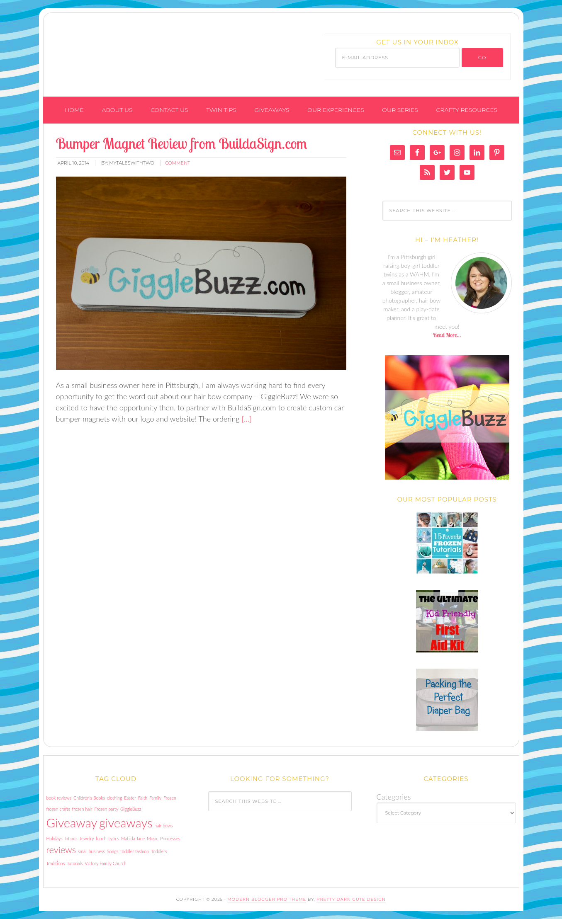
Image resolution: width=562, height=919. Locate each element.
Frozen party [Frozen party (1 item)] (106, 809)
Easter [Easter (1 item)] (130, 797)
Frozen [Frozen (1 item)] (169, 797)
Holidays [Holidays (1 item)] (54, 838)
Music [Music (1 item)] (152, 838)
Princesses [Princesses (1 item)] (170, 838)
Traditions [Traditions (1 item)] (55, 863)
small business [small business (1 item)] (91, 851)
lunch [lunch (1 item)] (101, 838)
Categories (394, 796)
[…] (246, 418)
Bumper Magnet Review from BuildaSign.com (181, 143)
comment (177, 163)
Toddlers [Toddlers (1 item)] (159, 851)
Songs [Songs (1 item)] (112, 851)
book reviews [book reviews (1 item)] (59, 797)
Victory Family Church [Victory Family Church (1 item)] (106, 863)
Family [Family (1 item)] (155, 797)
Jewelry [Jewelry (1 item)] (87, 838)
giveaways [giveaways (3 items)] (125, 822)
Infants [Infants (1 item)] (71, 838)
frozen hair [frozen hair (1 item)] (82, 809)
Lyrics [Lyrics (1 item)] (113, 838)
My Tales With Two (147, 51)
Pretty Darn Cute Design (351, 899)
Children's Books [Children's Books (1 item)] (89, 797)
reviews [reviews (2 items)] (61, 849)
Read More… (447, 335)
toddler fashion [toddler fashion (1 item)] (134, 851)
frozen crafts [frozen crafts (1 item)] (58, 809)
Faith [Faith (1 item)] (142, 797)
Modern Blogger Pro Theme (266, 899)
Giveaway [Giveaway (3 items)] (71, 822)
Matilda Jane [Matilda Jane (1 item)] (133, 838)
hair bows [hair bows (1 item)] (163, 825)
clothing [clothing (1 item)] (114, 797)
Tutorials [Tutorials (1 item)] (75, 863)
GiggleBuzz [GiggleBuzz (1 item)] (130, 809)
